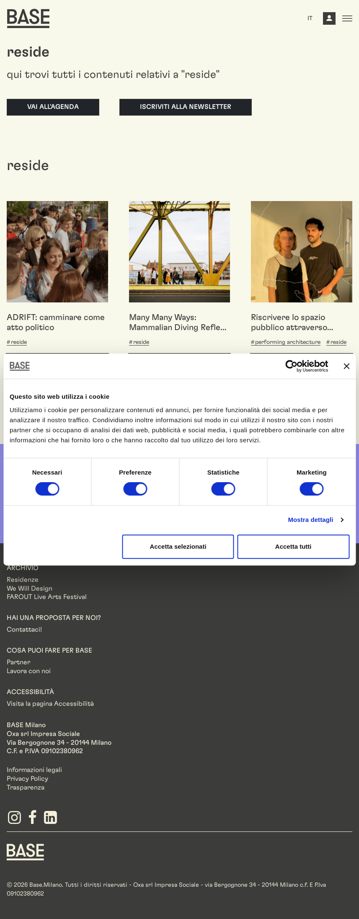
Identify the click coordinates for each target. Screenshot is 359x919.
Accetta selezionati (178, 546)
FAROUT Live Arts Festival (47, 597)
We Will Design (29, 588)
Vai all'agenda (53, 106)
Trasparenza (25, 787)
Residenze (23, 579)
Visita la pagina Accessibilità (50, 703)
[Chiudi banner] (346, 366)
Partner (18, 662)
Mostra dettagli (310, 519)
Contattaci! (24, 629)
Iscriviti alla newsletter (185, 106)
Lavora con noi (29, 671)
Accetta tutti (293, 546)
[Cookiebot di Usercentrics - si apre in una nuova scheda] (291, 366)
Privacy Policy (27, 778)
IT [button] (310, 18)
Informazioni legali (34, 770)
